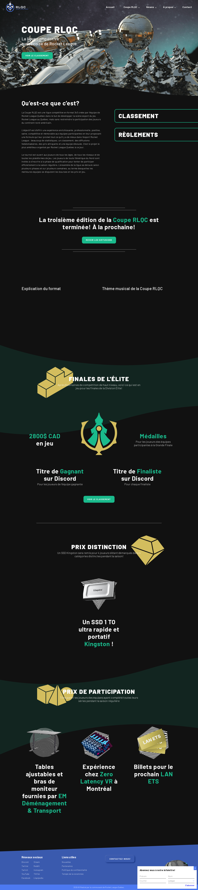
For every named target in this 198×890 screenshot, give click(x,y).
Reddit (37, 866)
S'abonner (189, 885)
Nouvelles (66, 862)
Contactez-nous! (120, 859)
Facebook (26, 878)
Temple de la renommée (72, 874)
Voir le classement (37, 55)
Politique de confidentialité (74, 870)
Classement (139, 115)
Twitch (25, 870)
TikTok (37, 874)
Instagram (38, 870)
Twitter (25, 866)
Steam (37, 862)
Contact (187, 7)
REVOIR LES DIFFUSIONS (99, 240)
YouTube (25, 874)
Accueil (110, 7)
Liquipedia (38, 878)
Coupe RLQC (130, 7)
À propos (168, 7)
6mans (150, 7)
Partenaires (67, 866)
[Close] (195, 868)
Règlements (138, 134)
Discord (25, 862)
